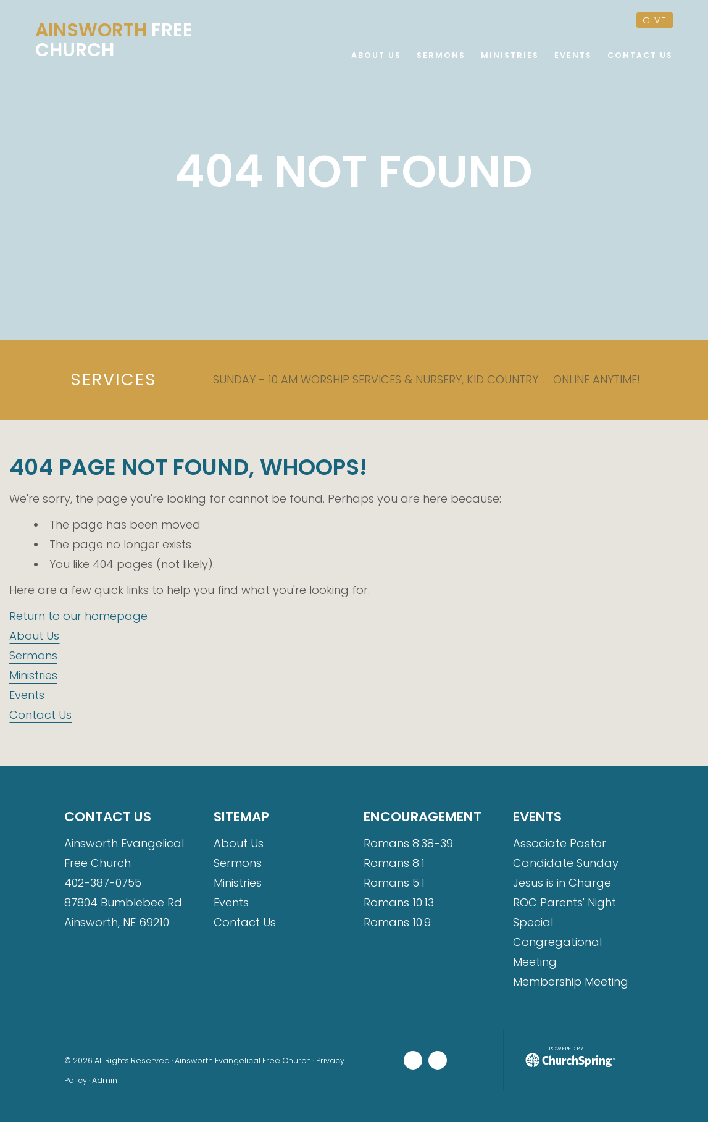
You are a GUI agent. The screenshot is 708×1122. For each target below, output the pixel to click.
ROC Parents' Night (564, 902)
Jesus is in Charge (562, 882)
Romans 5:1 (394, 882)
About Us (34, 635)
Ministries (33, 675)
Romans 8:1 (394, 863)
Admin (104, 1080)
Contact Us (40, 714)
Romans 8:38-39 (408, 843)
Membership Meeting (570, 981)
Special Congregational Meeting (557, 942)
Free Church (114, 40)
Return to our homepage (78, 616)
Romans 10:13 (399, 902)
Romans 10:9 (397, 922)
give (655, 20)
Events (26, 695)
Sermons (33, 655)
